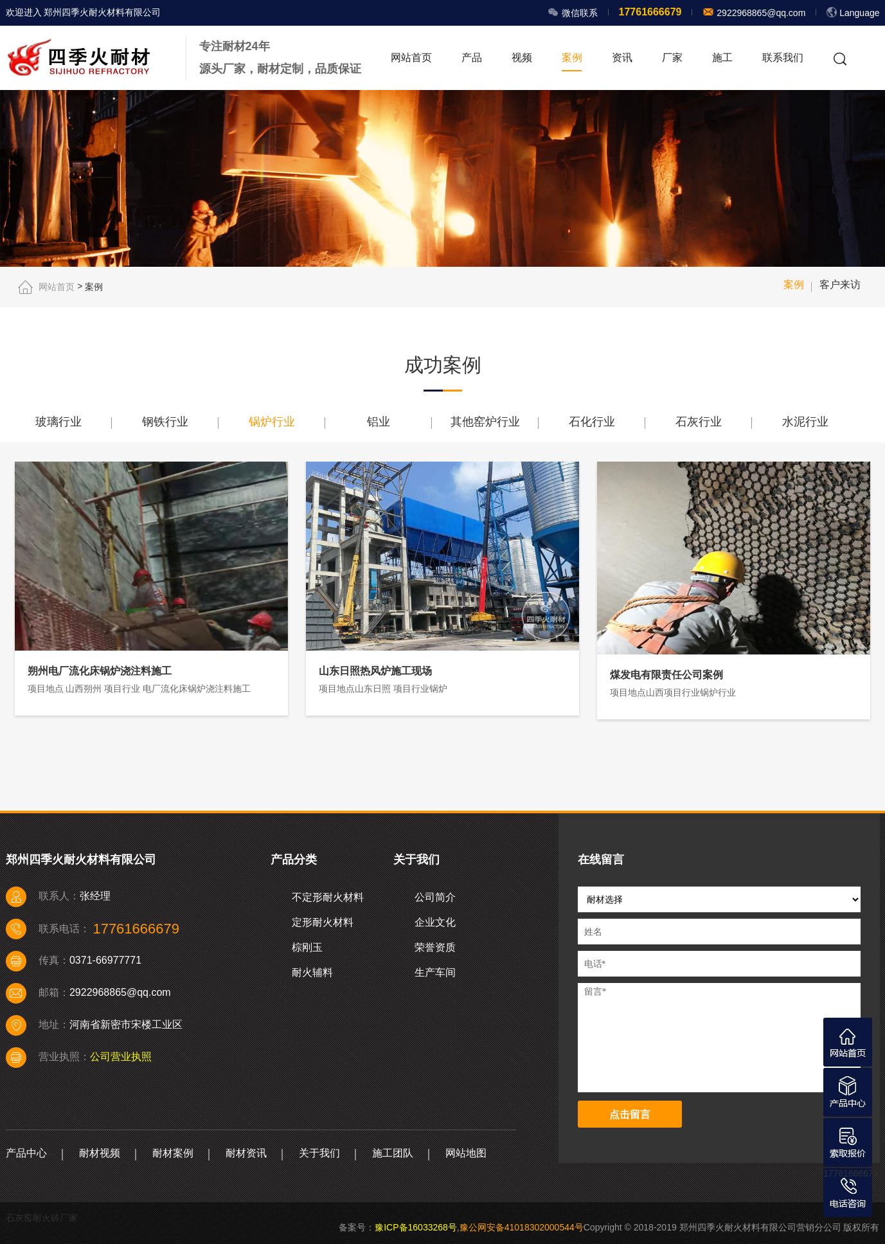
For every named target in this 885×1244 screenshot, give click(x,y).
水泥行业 (805, 421)
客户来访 (840, 284)
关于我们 (319, 1153)
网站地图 (466, 1153)
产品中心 (26, 1153)
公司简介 (435, 897)
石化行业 (592, 421)
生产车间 (435, 972)
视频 (522, 57)
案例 (572, 57)
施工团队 (392, 1153)
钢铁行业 (165, 421)
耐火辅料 (312, 972)
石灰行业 (698, 421)
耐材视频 (99, 1153)
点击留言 (629, 1114)
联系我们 (782, 57)
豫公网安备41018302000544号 (522, 1227)
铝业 (378, 421)
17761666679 (851, 1173)
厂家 (672, 57)
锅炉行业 (272, 421)
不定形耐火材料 (328, 897)
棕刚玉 (307, 947)
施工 (722, 57)
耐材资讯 (246, 1153)
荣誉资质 (435, 947)
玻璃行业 (58, 421)
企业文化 (435, 922)
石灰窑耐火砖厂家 (42, 1217)
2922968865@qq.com (759, 13)
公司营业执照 (121, 1056)
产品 (471, 57)
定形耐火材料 (322, 922)
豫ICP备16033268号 (416, 1227)
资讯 (622, 57)
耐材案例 (172, 1153)
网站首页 (411, 57)
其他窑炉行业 (485, 421)
